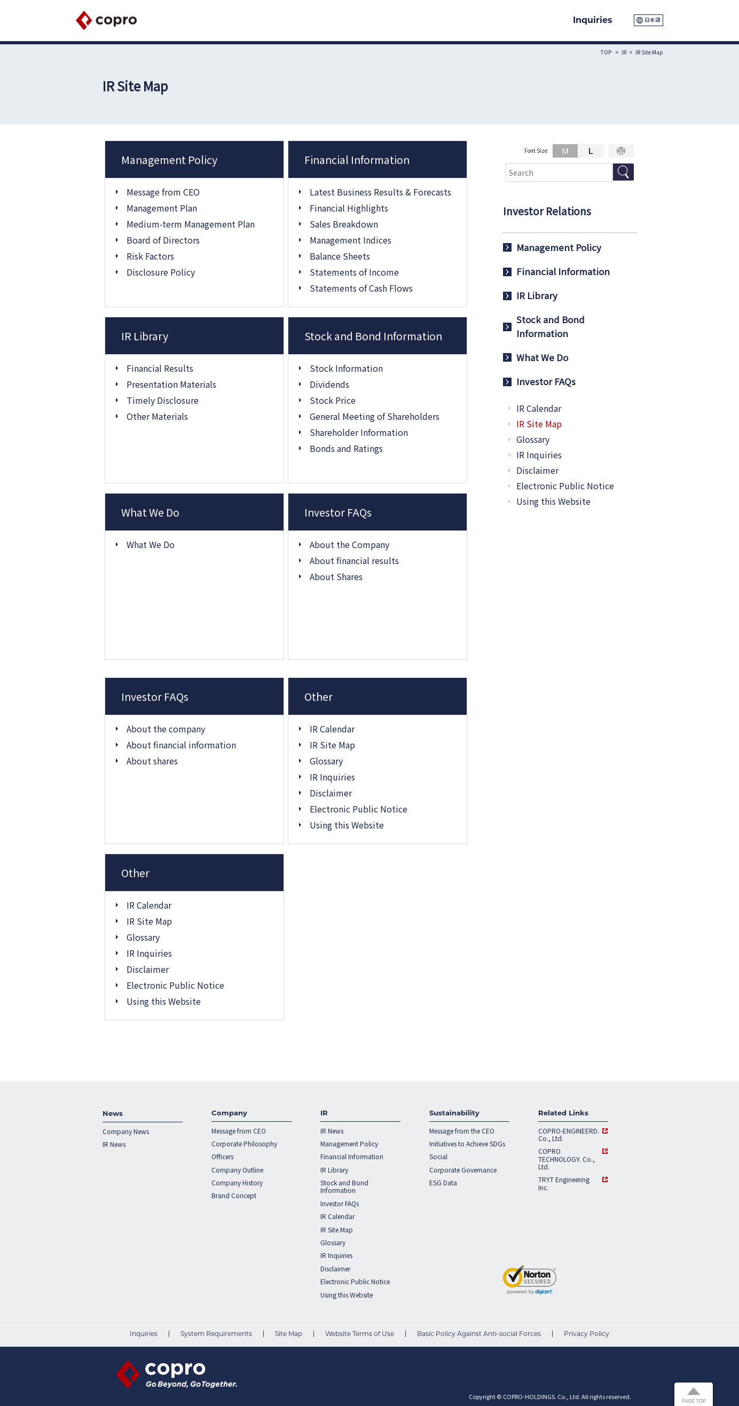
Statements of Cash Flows (361, 288)
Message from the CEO (461, 1131)
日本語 (652, 19)
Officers (222, 1156)
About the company (166, 728)
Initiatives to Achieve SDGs (467, 1143)
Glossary (326, 760)
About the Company (349, 544)
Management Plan (162, 207)
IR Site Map (332, 744)
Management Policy (558, 247)
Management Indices (350, 239)
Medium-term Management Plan (191, 223)
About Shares (336, 576)
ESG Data (443, 1182)
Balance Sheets (340, 255)
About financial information (181, 744)
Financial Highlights (349, 207)
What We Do (151, 544)
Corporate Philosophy (244, 1143)
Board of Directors (163, 239)
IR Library (536, 295)
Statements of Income (354, 271)
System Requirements (216, 1334)
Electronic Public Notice (358, 808)
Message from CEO (163, 191)
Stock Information (346, 368)
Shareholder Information (359, 432)
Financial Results (160, 368)
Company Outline (237, 1170)
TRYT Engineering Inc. (563, 1183)
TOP (606, 52)
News (113, 1113)
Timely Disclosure (163, 400)
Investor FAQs (546, 381)
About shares (152, 760)
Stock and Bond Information (550, 326)
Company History (237, 1182)
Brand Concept (233, 1195)
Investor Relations (547, 211)
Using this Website (347, 824)
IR (624, 52)
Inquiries (144, 1334)
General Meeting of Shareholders (374, 416)
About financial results (354, 560)
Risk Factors (150, 255)
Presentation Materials (171, 384)
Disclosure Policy (161, 271)
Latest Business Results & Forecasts (380, 191)
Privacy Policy (586, 1334)
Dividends (329, 384)
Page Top (696, 1392)
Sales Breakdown (344, 223)
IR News (114, 1144)
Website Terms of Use (359, 1334)
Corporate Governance (463, 1170)
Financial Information (563, 271)
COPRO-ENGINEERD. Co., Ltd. (568, 1135)
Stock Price (333, 400)
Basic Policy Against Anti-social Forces (479, 1334)
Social (438, 1156)
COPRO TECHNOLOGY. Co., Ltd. (566, 1158)
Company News (126, 1131)
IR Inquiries (332, 776)
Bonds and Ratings (346, 448)
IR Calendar (332, 728)
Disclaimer (331, 792)
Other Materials (157, 416)
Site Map (288, 1334)
